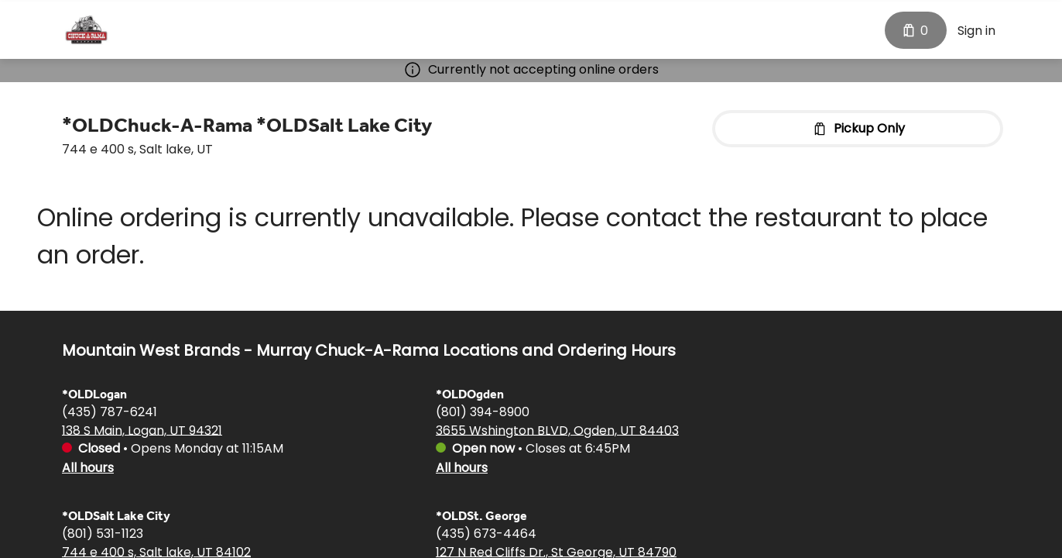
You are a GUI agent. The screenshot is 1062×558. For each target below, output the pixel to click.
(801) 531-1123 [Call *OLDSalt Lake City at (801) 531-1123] (102, 533)
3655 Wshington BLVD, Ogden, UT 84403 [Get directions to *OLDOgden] (557, 430)
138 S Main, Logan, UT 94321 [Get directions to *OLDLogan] (142, 430)
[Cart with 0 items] (916, 28)
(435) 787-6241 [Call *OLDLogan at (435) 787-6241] (109, 411)
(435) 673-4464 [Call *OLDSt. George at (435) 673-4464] (486, 533)
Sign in (976, 29)
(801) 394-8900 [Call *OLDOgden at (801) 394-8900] (482, 411)
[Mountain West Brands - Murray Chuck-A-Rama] (86, 28)
